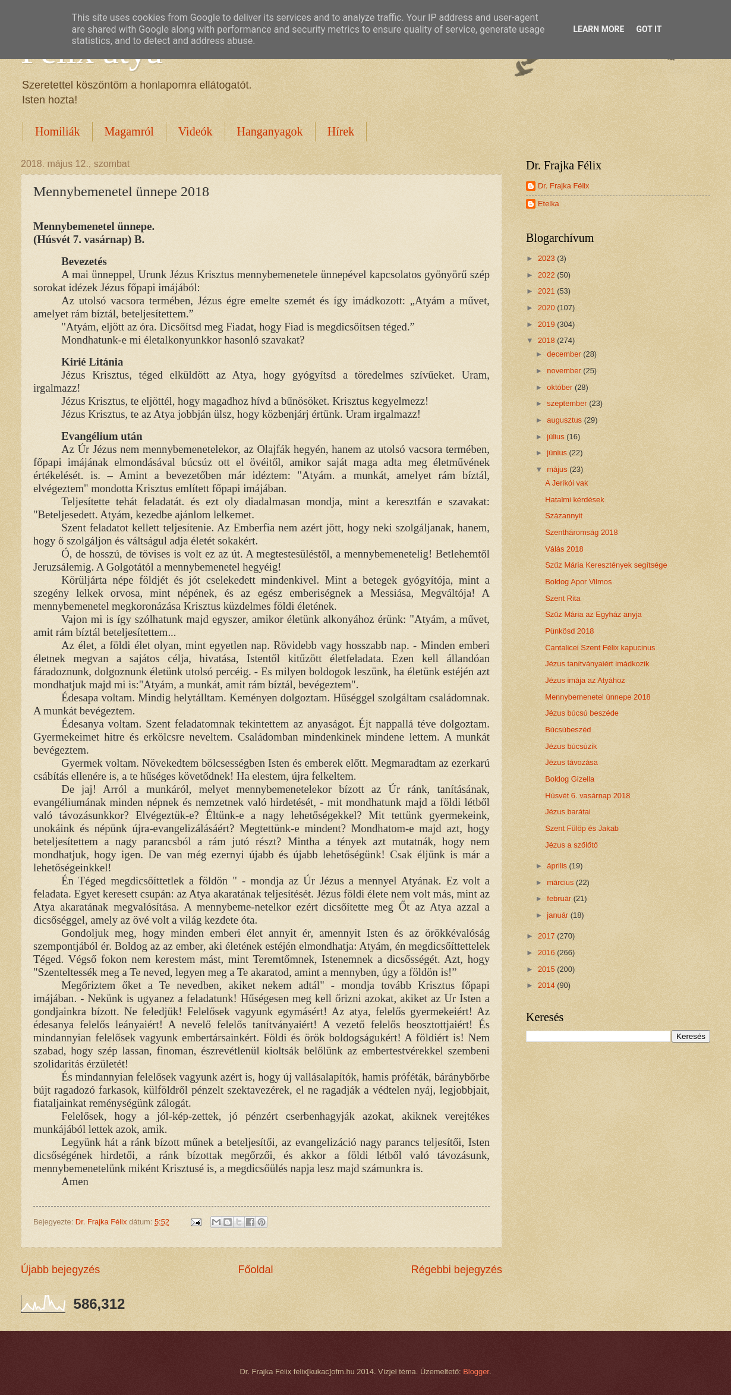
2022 (547, 274)
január (558, 915)
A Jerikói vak (566, 482)
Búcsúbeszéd (568, 729)
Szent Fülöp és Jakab (582, 828)
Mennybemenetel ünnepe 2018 (598, 696)
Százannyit (563, 515)
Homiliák (57, 131)
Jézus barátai (568, 811)
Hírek (341, 131)
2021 (547, 290)
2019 (547, 324)
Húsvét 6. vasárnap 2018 (587, 795)
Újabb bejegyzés (60, 1270)
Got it (648, 29)
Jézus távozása (571, 762)
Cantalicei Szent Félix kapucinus (600, 647)
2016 (547, 952)
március (561, 882)
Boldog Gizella (569, 778)
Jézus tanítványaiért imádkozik (597, 663)
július (556, 436)
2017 (547, 935)
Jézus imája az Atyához (585, 680)
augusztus (565, 419)
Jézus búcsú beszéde (582, 712)
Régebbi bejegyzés (456, 1270)
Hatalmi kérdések (574, 499)
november (565, 370)
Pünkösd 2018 (569, 630)
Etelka (548, 203)
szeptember (568, 403)
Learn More (598, 29)
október (561, 387)
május (558, 469)
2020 (547, 307)
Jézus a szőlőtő (571, 844)
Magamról (129, 131)
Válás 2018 (564, 548)
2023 (547, 258)
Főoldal (255, 1270)
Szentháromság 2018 (581, 532)
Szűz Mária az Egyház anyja (593, 614)
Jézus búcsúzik (571, 746)
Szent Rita (562, 598)
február (560, 898)
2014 (547, 985)
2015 (547, 969)
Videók (195, 131)
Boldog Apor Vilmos (578, 581)
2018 (547, 340)
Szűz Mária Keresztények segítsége (606, 564)
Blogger (476, 1371)
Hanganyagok (270, 131)
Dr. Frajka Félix (564, 185)
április (558, 865)
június (558, 452)
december (565, 353)
